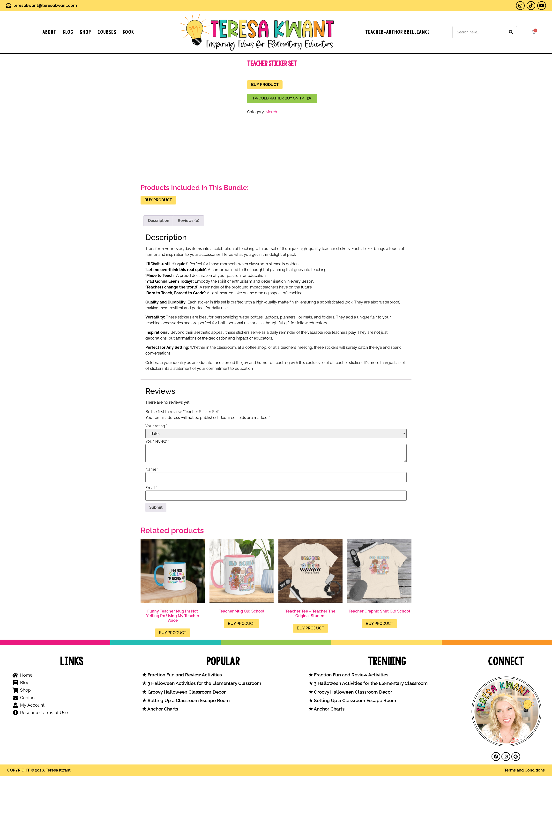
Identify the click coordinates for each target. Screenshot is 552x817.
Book (128, 32)
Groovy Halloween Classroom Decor (186, 692)
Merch (271, 112)
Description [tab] (158, 220)
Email (151, 488)
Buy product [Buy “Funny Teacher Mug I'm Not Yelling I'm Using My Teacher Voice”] (172, 632)
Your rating (156, 426)
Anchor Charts (162, 709)
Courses (106, 32)
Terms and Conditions (524, 770)
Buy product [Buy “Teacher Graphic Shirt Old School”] (379, 623)
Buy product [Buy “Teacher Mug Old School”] (241, 623)
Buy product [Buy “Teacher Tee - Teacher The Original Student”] (310, 628)
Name (151, 469)
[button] (282, 98)
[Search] (511, 32)
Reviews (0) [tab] (188, 220)
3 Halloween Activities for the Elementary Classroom (203, 683)
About (49, 32)
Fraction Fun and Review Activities (184, 675)
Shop (85, 32)
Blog (68, 32)
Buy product (265, 84)
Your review (157, 441)
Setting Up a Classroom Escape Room (188, 700)
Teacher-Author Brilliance (397, 32)
